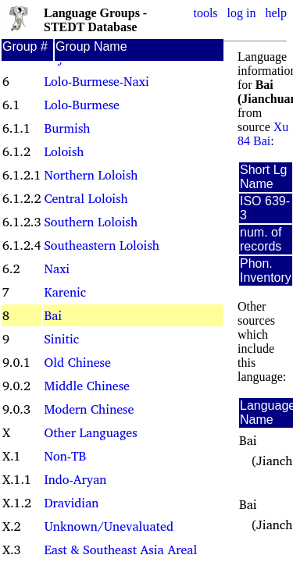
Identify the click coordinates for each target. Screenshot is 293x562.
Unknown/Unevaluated (108, 526)
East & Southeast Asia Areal (120, 549)
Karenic (65, 292)
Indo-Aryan (75, 479)
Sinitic (61, 339)
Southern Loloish (91, 222)
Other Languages (90, 432)
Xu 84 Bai (263, 134)
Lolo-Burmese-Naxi (96, 81)
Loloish (64, 151)
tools (205, 13)
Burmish (67, 128)
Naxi (57, 268)
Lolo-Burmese (81, 104)
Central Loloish (85, 198)
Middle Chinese (86, 385)
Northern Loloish (91, 175)
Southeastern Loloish (101, 245)
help (276, 13)
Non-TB (65, 456)
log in (241, 13)
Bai (53, 315)
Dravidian (71, 503)
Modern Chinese (89, 409)
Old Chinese (77, 362)
